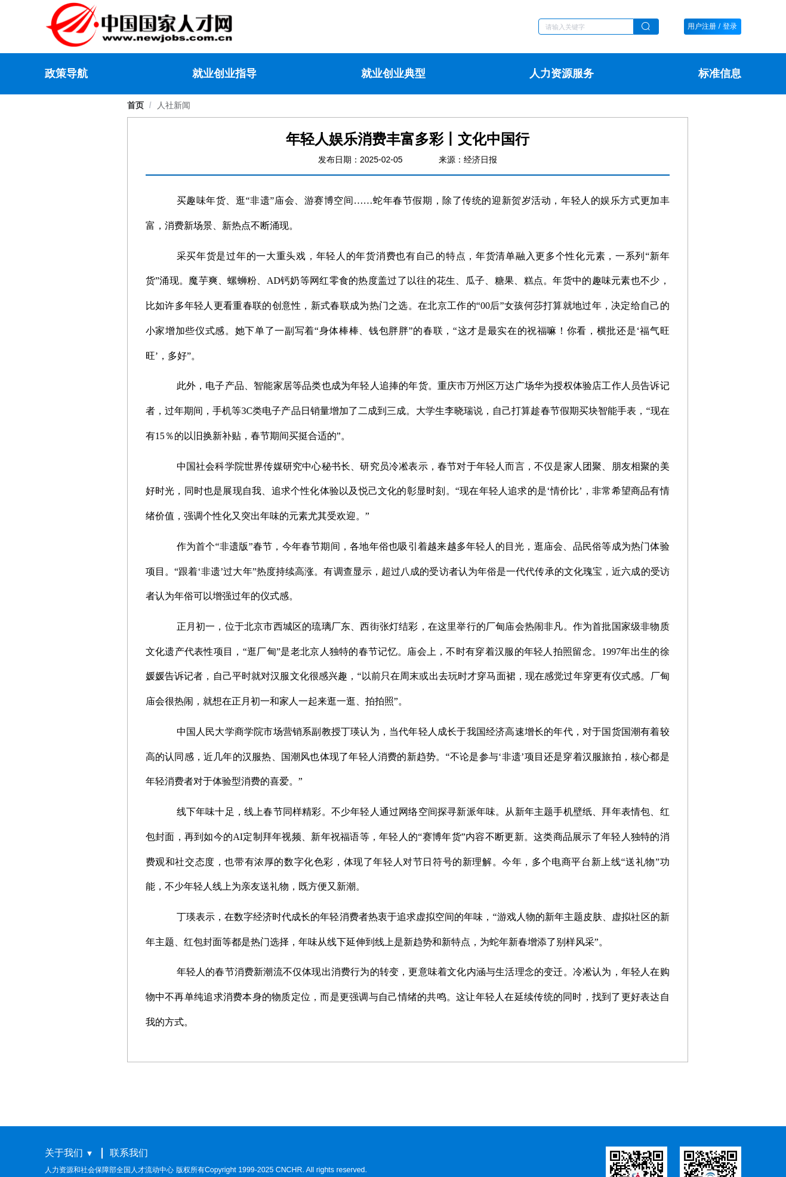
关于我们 (64, 1152)
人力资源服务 (561, 73)
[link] (173, 105)
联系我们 (129, 1152)
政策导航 (66, 73)
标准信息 (719, 73)
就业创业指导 (224, 73)
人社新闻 (173, 105)
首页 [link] (135, 105)
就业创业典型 (393, 73)
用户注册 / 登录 (712, 26)
